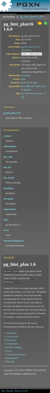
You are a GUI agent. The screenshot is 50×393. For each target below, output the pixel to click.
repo (28, 82)
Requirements (12, 358)
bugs (35, 82)
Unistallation (12, 344)
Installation (11, 340)
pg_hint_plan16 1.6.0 (32, 16)
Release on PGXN (21, 391)
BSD (23, 79)
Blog (3, 391)
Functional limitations (16, 354)
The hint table (12, 336)
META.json (41, 86)
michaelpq (9, 16)
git (22, 82)
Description (12, 333)
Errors (9, 351)
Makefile (27, 90)
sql (22, 93)
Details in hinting (14, 347)
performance (38, 93)
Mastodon (9, 391)
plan (28, 93)
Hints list (10, 362)
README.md (27, 86)
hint (23, 97)
